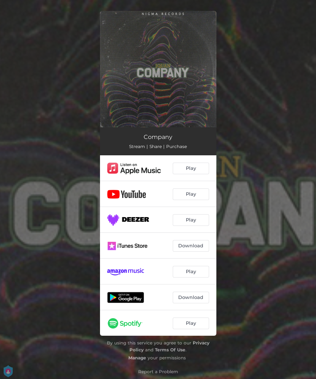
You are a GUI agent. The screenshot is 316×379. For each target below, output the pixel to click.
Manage (137, 357)
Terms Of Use (170, 349)
